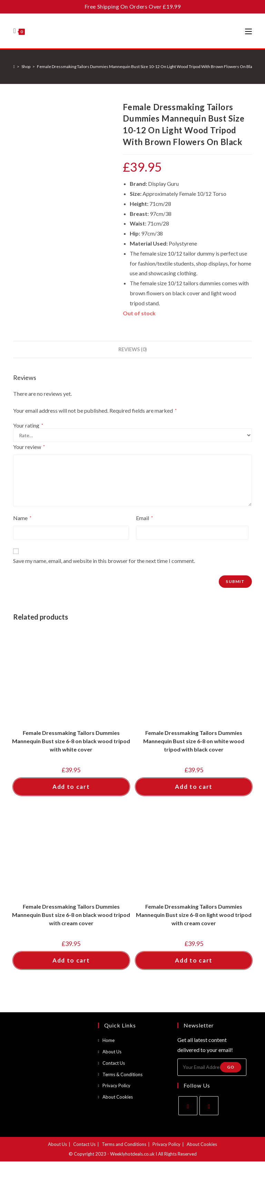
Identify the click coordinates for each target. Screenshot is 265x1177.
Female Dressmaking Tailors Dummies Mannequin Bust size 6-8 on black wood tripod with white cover (71, 741)
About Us (111, 1051)
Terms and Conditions (124, 1144)
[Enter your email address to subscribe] (211, 1067)
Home (108, 1040)
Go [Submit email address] (230, 1067)
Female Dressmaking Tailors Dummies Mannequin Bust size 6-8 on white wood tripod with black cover (193, 741)
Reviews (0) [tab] (132, 349)
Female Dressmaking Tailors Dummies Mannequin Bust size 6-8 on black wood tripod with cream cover (71, 914)
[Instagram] (208, 1105)
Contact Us (113, 1063)
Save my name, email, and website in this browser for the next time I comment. (104, 560)
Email (144, 518)
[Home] (13, 66)
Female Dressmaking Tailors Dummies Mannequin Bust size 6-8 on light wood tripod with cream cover (194, 914)
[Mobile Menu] (248, 31)
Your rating (28, 425)
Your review (29, 446)
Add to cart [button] (71, 786)
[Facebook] (187, 1105)
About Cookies (117, 1097)
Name (22, 518)
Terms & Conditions (122, 1074)
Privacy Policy (116, 1085)
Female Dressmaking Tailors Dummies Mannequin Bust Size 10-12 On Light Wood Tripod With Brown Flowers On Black (146, 66)
